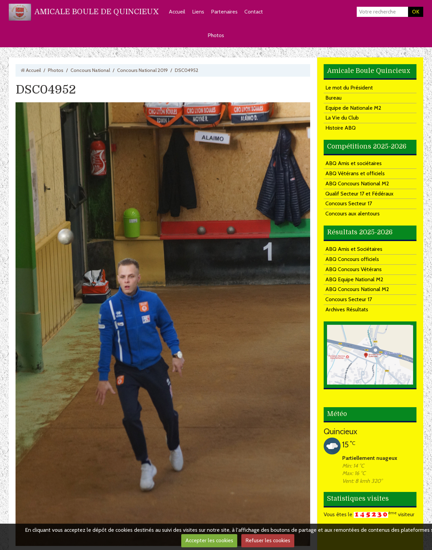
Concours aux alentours (352, 213)
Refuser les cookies (267, 540)
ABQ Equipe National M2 (354, 279)
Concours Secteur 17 (348, 203)
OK (415, 11)
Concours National (90, 70)
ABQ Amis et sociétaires (353, 163)
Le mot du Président (349, 87)
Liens (198, 11)
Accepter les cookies (209, 540)
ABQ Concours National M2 (357, 183)
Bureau (333, 98)
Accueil (177, 11)
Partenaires (224, 11)
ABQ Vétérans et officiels (355, 173)
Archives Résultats (346, 309)
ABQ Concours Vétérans (353, 269)
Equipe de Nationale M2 (353, 108)
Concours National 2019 (142, 70)
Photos (216, 35)
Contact (253, 11)
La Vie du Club (342, 117)
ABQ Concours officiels (352, 259)
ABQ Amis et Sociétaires (353, 249)
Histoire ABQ (340, 128)
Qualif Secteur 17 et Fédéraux (359, 193)
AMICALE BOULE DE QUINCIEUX (96, 11)
